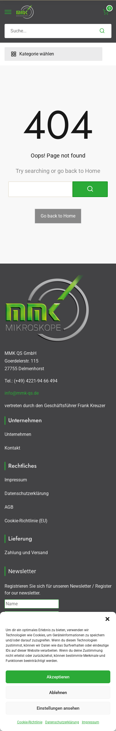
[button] (107, 619)
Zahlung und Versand (26, 552)
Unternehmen (18, 434)
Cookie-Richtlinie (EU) (26, 520)
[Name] (32, 603)
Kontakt (12, 448)
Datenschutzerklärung (62, 722)
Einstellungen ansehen (58, 708)
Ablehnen (58, 692)
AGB (9, 507)
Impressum (90, 722)
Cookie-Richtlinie (29, 722)
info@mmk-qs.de (22, 393)
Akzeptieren (58, 677)
